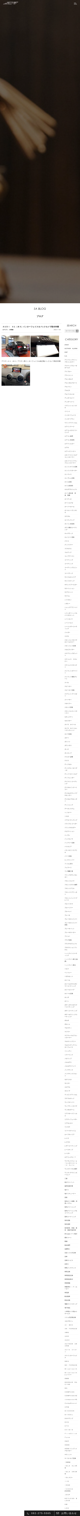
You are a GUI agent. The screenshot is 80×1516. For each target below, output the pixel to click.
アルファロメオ (69, 394)
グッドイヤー (69, 544)
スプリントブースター (71, 695)
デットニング (69, 805)
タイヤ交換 (68, 734)
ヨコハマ (67, 1091)
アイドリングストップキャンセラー (71, 361)
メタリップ (68, 1058)
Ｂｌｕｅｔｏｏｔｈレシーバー (71, 1374)
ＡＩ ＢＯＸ (69, 1325)
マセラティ (68, 1028)
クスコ (67, 541)
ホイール (67, 980)
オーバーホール (69, 506)
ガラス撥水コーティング (71, 528)
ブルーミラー (69, 907)
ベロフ (67, 969)
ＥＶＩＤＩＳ (69, 1429)
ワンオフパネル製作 (71, 1169)
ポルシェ (67, 1024)
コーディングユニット (71, 568)
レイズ (67, 1138)
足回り (67, 1264)
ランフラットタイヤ (71, 1106)
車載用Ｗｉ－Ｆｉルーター (71, 1288)
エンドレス (68, 474)
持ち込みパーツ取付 (71, 1234)
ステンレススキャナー (71, 666)
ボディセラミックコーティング (71, 1015)
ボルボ (67, 1020)
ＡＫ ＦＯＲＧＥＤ (71, 1328)
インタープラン (69, 419)
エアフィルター (69, 443)
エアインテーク (69, 426)
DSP (66, 352)
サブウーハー (69, 592)
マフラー (67, 1031)
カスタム (67, 516)
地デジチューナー (70, 1193)
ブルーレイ (68, 911)
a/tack (67, 344)
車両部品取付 (69, 1279)
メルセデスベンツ (70, 1066)
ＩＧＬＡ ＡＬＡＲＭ (71, 1467)
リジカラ (67, 1127)
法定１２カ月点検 (70, 1252)
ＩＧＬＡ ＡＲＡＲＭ (71, 1473)
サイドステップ (69, 581)
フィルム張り (69, 863)
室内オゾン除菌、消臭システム (71, 1202)
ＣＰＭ (67, 1407)
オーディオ (68, 499)
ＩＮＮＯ (67, 1485)
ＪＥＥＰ (67, 1494)
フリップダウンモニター (71, 876)
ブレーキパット (69, 928)
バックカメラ (69, 839)
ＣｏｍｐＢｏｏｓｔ (71, 1403)
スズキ (67, 636)
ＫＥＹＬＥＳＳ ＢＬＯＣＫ (71, 1499)
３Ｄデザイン (69, 1321)
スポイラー (68, 703)
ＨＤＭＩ (67, 1445)
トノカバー (68, 812)
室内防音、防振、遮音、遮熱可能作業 (71, 1229)
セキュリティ (69, 717)
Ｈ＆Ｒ (67, 1441)
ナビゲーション (69, 831)
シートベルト (69, 623)
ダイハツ (67, 741)
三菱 (66, 1178)
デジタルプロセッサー (71, 800)
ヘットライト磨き (70, 965)
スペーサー (68, 699)
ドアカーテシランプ (71, 820)
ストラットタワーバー (71, 672)
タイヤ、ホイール (70, 724)
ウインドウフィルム (71, 422)
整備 (66, 1241)
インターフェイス (70, 415)
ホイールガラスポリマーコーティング (71, 985)
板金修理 (67, 1245)
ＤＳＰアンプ (69, 1418)
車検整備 (67, 1283)
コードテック (69, 573)
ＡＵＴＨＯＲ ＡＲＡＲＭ (71, 1345)
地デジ (67, 1190)
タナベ (67, 738)
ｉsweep (67, 1462)
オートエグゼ (69, 503)
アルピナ (67, 390)
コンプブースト (69, 556)
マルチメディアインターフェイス (71, 1046)
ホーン (67, 1001)
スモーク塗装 (69, 707)
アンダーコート (69, 402)
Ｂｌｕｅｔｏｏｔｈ (71, 1369)
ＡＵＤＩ (67, 1340)
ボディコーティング (71, 1010)
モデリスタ (68, 1079)
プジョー (67, 936)
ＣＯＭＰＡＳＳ (69, 1392)
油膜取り (67, 1249)
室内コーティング (70, 1216)
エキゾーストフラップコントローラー (71, 462)
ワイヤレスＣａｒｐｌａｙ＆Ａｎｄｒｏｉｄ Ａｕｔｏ (71, 1163)
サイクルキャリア (70, 577)
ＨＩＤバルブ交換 (70, 1458)
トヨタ (67, 816)
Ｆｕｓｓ (67, 1437)
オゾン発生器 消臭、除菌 (70, 494)
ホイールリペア (69, 989)
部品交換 (67, 1300)
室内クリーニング (70, 1207)
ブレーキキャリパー (71, 919)
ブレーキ (67, 915)
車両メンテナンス (70, 1268)
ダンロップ (68, 753)
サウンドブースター (71, 584)
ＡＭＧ (67, 1332)
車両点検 (67, 1271)
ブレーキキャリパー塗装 (71, 924)
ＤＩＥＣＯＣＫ (69, 1411)
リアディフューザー (71, 1119)
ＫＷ (66, 1504)
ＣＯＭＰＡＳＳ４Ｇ (71, 1395)
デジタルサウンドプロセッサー (71, 794)
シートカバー (69, 619)
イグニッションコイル (71, 406)
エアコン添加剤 (69, 440)
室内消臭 (67, 1220)
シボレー (67, 603)
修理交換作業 (69, 1186)
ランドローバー (69, 1102)
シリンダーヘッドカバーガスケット (71, 614)
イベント (67, 411)
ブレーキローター (70, 932)
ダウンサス (68, 745)
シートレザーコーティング (71, 627)
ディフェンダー (69, 777)
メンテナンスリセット (71, 1074)
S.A (66, 356)
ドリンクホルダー (70, 827)
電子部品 (67, 1308)
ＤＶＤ (67, 1422)
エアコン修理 (69, 436)
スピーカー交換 (69, 690)
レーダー (67, 1153)
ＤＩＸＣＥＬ (69, 1414)
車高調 (67, 1292)
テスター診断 (69, 757)
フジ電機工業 (69, 871)
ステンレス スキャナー (71, 660)
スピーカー (68, 686)
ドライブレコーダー (71, 823)
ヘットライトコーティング (71, 954)
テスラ (67, 760)
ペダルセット (69, 976)
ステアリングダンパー (71, 654)
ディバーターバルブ (71, 774)
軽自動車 (67, 1296)
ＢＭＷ (67, 1378)
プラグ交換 (68, 940)
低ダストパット (69, 1182)
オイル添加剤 (69, 485)
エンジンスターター (71, 470)
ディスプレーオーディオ (71, 769)
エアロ (67, 447)
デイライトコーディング (71, 782)
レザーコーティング (71, 1146)
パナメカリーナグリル (71, 851)
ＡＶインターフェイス (71, 1356)
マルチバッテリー (70, 1041)
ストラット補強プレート (71, 678)
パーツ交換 (68, 856)
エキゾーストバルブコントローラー (71, 456)
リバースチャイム (70, 1130)
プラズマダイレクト (71, 943)
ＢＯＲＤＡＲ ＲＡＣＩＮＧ (71, 1383)
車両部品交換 (69, 1275)
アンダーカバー (69, 398)
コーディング (69, 563)
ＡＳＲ (67, 1336)
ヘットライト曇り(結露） (71, 960)
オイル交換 (68, 482)
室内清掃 (67, 1224)
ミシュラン (68, 1051)
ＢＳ (66, 1388)
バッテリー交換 (69, 842)
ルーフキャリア (69, 1134)
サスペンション (69, 588)
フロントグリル (69, 888)
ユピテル (67, 1087)
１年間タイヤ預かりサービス (71, 1312)
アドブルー (68, 371)
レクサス (67, 1142)
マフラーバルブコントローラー (71, 1036)
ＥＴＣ (67, 1426)
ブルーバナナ (69, 904)
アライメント (69, 375)
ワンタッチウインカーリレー (71, 1173)
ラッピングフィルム (71, 1094)
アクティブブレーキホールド (71, 367)
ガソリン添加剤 (69, 524)
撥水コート (68, 1237)
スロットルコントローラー (71, 712)
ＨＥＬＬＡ (68, 1454)
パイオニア (68, 846)
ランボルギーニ (69, 1109)
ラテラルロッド (69, 1098)
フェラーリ (68, 867)
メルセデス (68, 1062)
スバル (67, 682)
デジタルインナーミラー (71, 788)
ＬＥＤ (67, 1508)
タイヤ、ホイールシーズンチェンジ (71, 729)
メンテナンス (69, 1070)
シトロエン (68, 599)
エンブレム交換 (69, 478)
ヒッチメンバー (69, 860)
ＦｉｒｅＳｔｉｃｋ (71, 1433)
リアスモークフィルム (71, 1114)
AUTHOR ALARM (71, 348)
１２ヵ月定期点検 (70, 1317)
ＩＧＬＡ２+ (68, 1477)
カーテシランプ (69, 520)
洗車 (66, 1256)
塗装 (66, 1197)
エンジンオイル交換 (71, 466)
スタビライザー (69, 649)
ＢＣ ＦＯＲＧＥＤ (71, 1365)
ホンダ (67, 997)
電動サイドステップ (71, 1304)
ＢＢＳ (67, 1361)
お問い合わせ (69, 1513)
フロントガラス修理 (71, 884)
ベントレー (68, 972)
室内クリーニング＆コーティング (71, 1212)
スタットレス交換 (70, 646)
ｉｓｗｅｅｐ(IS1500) (69, 1490)
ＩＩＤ (67, 1481)
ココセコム (68, 548)
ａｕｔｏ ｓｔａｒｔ (71, 1350)
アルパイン (68, 386)
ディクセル (68, 764)
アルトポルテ (69, 379)
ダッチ (67, 749)
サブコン (67, 596)
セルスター (68, 720)
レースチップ (69, 1149)
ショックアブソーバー (71, 608)
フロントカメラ (69, 881)
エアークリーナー (70, 451)
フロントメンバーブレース (71, 899)
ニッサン (67, 835)
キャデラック (69, 533)
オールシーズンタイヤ (71, 511)
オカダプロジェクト (71, 489)
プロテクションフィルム (71, 948)
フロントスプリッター (71, 893)
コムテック (68, 552)
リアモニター (69, 1123)
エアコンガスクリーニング (71, 431)
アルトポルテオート (71, 383)
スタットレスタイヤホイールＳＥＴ (71, 641)
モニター (67, 1083)
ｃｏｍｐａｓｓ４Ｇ (71, 1399)
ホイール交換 (69, 993)
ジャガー (67, 632)
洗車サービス (69, 1260)
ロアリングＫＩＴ (70, 1157)
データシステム (69, 808)
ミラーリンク (69, 1054)
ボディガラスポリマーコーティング (71, 1006)
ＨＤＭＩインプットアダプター (71, 1449)
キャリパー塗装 (69, 537)
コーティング (69, 560)
